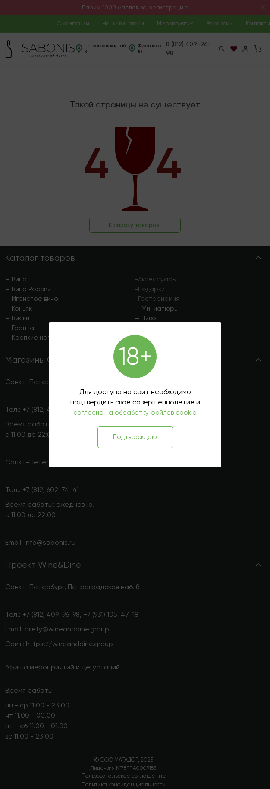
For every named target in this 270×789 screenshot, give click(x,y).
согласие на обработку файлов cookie (135, 413)
